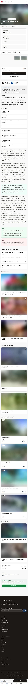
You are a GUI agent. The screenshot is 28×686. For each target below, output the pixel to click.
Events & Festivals (5, 629)
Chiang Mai (3, 642)
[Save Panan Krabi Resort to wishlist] (27, 5)
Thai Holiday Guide (6, 600)
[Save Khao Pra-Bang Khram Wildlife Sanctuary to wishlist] (25, 349)
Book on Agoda (14, 73)
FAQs (19, 52)
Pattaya (2, 651)
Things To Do (4, 620)
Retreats (3, 627)
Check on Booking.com (20, 680)
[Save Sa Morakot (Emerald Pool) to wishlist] (25, 394)
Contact (3, 666)
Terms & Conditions (5, 664)
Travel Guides (4, 631)
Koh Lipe (3, 648)
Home (2, 26)
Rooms (14, 52)
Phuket (2, 640)
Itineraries (3, 626)
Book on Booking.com (14, 76)
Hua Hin (3, 649)
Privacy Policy (4, 662)
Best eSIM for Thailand (5, 659)
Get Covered (14, 585)
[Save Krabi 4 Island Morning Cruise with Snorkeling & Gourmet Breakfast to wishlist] (25, 275)
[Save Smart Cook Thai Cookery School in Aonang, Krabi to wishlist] (25, 299)
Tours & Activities (4, 624)
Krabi (2, 646)
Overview (3, 52)
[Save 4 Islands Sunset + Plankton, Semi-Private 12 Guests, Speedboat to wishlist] (25, 321)
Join (25, 610)
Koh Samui (3, 644)
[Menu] (26, 2)
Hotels (6, 26)
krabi (9, 26)
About (2, 661)
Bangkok (3, 639)
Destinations (3, 618)
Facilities (9, 52)
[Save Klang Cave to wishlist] (25, 371)
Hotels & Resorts (4, 622)
